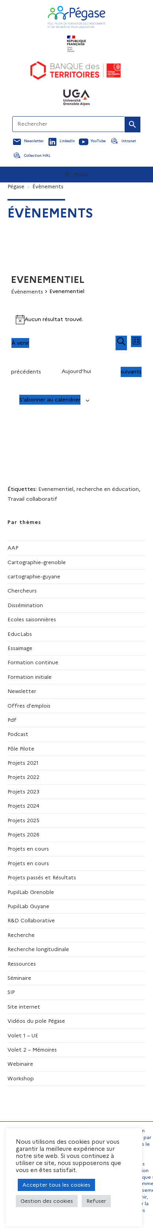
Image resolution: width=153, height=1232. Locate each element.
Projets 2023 (23, 791)
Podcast (17, 734)
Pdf (12, 720)
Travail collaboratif (32, 498)
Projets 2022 (23, 777)
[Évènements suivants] (131, 371)
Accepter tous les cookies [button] (56, 1185)
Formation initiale (29, 677)
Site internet (23, 1006)
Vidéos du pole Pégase (36, 1021)
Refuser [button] (96, 1201)
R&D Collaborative (31, 920)
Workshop (20, 1078)
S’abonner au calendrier (49, 399)
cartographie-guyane (33, 576)
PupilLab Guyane (28, 906)
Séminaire (19, 978)
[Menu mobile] (76, 174)
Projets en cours (28, 848)
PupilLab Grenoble (30, 892)
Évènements (47, 186)
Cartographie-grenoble (36, 562)
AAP (12, 547)
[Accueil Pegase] (76, 17)
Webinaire (20, 1064)
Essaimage (19, 648)
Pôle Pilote (20, 748)
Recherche (21, 935)
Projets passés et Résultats (41, 877)
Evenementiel (55, 488)
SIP (11, 992)
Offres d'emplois (28, 705)
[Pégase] (15, 186)
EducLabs (19, 634)
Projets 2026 (23, 834)
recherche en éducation (107, 488)
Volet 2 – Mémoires (32, 1049)
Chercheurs (22, 590)
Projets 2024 (23, 806)
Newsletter (21, 691)
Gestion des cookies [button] (47, 1201)
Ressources (21, 964)
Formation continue (32, 662)
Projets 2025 (23, 820)
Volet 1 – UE (22, 1035)
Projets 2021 (23, 763)
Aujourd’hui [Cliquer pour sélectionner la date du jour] (76, 371)
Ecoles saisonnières (31, 619)
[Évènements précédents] (26, 371)
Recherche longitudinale (38, 949)
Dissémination (25, 605)
